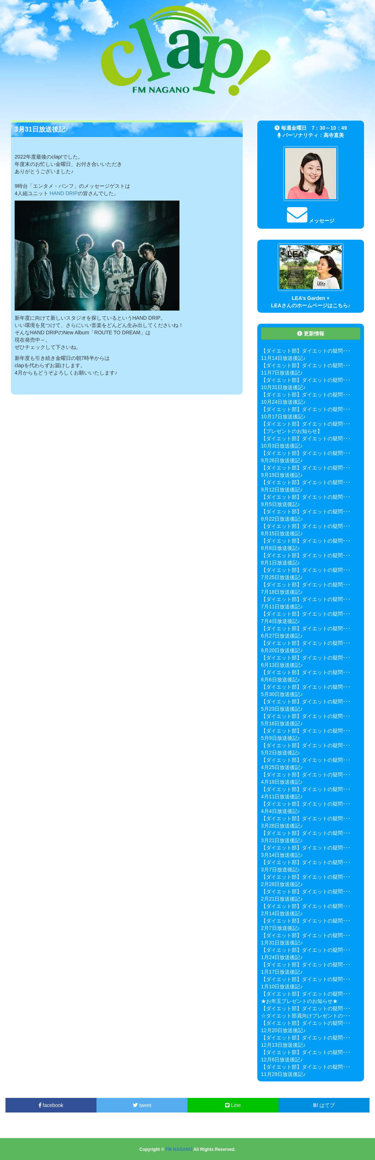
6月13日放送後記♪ (282, 665)
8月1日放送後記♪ (280, 563)
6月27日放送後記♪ (282, 636)
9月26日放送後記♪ (282, 460)
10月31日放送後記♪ (283, 387)
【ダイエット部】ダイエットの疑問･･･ (306, 351)
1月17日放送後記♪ (282, 972)
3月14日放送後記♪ (282, 855)
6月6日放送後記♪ (280, 679)
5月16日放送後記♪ (282, 723)
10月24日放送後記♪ (283, 402)
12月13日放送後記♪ (283, 1045)
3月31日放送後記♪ (41, 129)
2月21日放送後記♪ (282, 899)
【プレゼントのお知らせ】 (291, 431)
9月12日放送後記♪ (282, 489)
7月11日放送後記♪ (282, 606)
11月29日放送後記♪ (283, 1074)
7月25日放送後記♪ (282, 577)
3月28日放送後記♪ (282, 826)
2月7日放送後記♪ (280, 928)
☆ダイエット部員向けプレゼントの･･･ (306, 1016)
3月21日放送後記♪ (282, 840)
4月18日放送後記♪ (282, 782)
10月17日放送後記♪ (283, 416)
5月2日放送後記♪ (280, 753)
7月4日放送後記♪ (280, 621)
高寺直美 (333, 135)
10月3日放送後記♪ (282, 446)
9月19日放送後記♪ (282, 475)
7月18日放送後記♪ (282, 592)
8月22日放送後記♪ (282, 519)
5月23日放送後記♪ (282, 709)
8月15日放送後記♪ (282, 533)
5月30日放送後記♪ (282, 694)
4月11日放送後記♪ (282, 796)
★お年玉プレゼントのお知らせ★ (299, 1001)
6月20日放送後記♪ (282, 650)
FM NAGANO (179, 1149)
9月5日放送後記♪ (280, 504)
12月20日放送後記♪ (283, 1030)
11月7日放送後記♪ (282, 373)
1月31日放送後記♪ (282, 943)
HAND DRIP (64, 193)
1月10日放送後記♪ (282, 986)
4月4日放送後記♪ (280, 811)
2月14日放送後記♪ (282, 913)
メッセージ (310, 221)
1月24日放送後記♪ (282, 957)
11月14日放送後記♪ (283, 358)
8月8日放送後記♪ (280, 548)
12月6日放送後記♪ (282, 1059)
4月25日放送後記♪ (282, 767)
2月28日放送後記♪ (282, 884)
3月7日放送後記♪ (280, 869)
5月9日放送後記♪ (280, 738)
